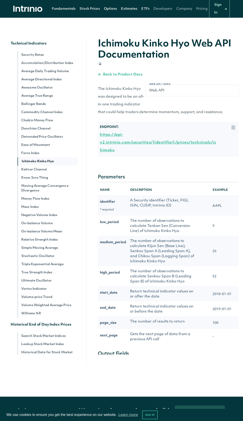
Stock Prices (90, 9)
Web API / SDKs (160, 84)
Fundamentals (64, 9)
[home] (29, 9)
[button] (63, 9)
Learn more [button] (128, 415)
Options (110, 9)
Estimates (129, 9)
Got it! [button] (150, 415)
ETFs (145, 9)
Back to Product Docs (120, 74)
